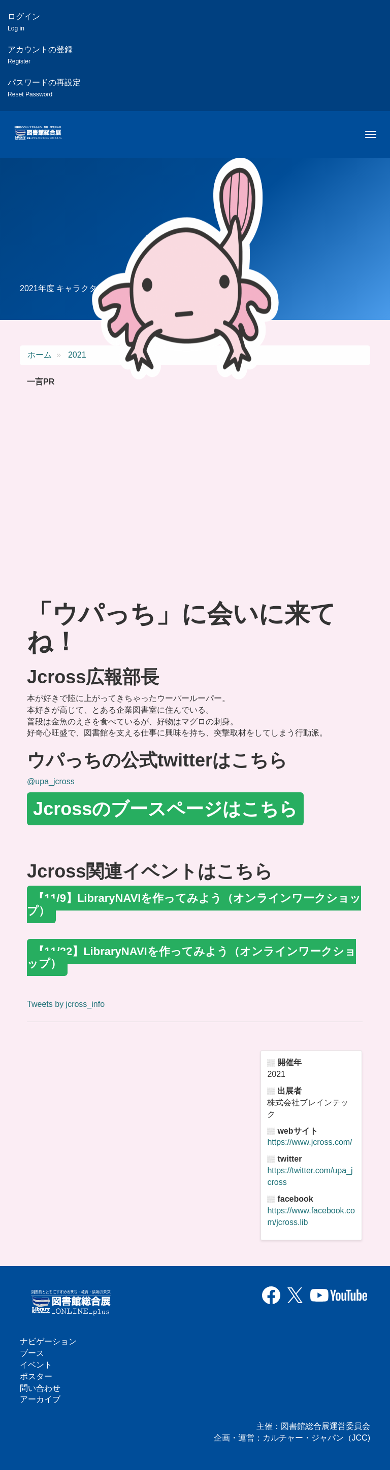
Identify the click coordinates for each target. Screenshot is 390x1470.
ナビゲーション (48, 1341)
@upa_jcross (51, 781)
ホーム (39, 355)
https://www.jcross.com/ (309, 1142)
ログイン (24, 22)
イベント (36, 1364)
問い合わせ (40, 1388)
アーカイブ (40, 1399)
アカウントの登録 (40, 55)
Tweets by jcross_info (66, 1004)
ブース (32, 1353)
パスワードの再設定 (44, 88)
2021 (77, 355)
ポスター (36, 1376)
